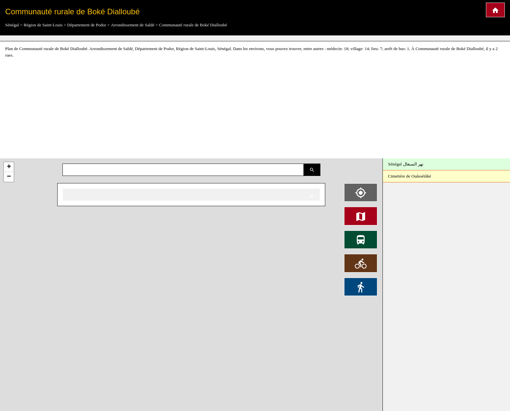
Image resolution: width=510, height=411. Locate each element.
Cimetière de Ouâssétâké (409, 176)
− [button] (9, 177)
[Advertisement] (255, 108)
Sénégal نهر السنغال (405, 164)
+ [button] (9, 167)
